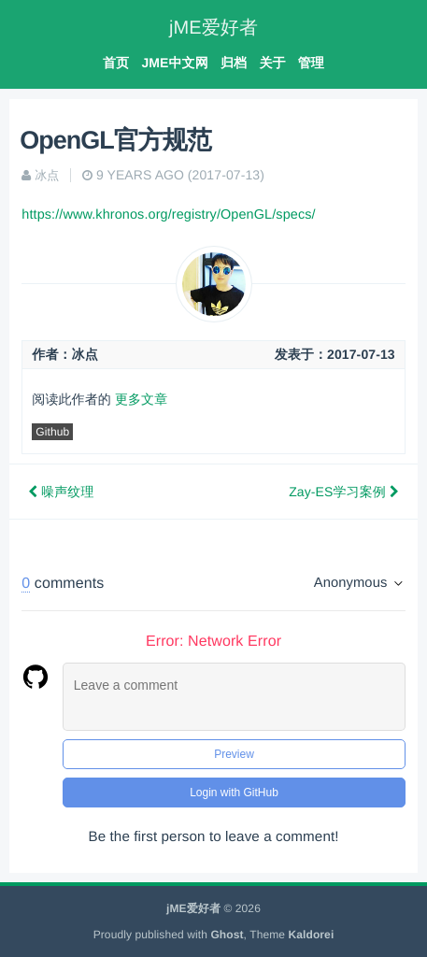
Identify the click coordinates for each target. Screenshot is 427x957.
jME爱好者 (213, 28)
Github (52, 431)
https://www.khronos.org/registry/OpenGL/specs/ (168, 214)
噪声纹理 (61, 491)
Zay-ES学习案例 (344, 491)
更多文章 (141, 399)
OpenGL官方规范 (115, 140)
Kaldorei (311, 934)
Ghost (226, 934)
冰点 (47, 175)
